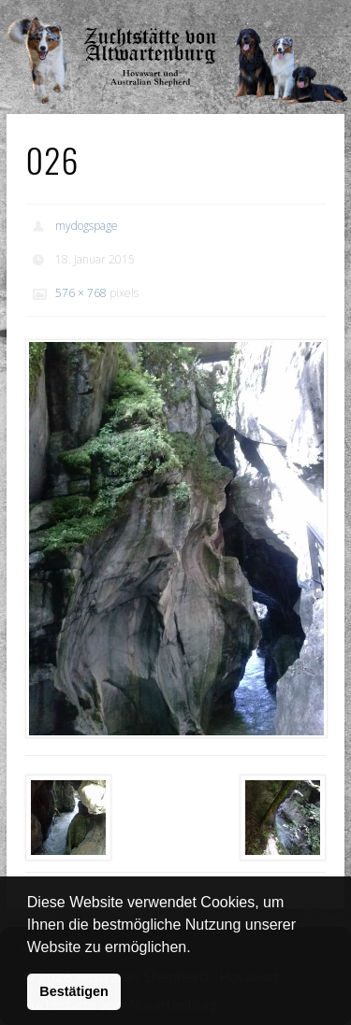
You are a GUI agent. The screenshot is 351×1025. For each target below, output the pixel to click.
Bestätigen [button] (74, 991)
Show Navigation (283, 19)
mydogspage (86, 226)
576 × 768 (81, 293)
